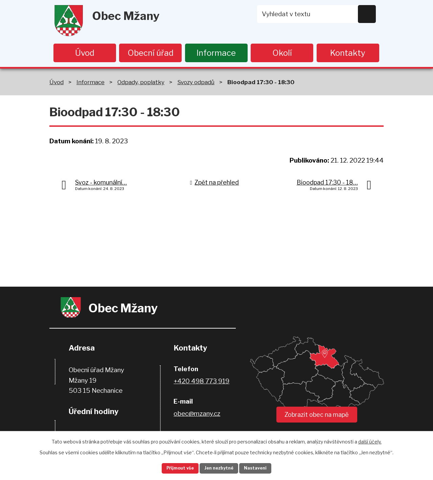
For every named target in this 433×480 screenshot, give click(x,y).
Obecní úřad (151, 53)
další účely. (370, 440)
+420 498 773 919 (201, 382)
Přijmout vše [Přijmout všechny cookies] (173, 468)
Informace (216, 53)
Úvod (84, 53)
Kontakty (347, 53)
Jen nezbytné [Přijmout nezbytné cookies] (219, 468)
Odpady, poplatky (140, 83)
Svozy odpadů (195, 83)
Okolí (282, 53)
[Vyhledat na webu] (316, 14)
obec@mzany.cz (197, 415)
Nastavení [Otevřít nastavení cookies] (263, 468)
